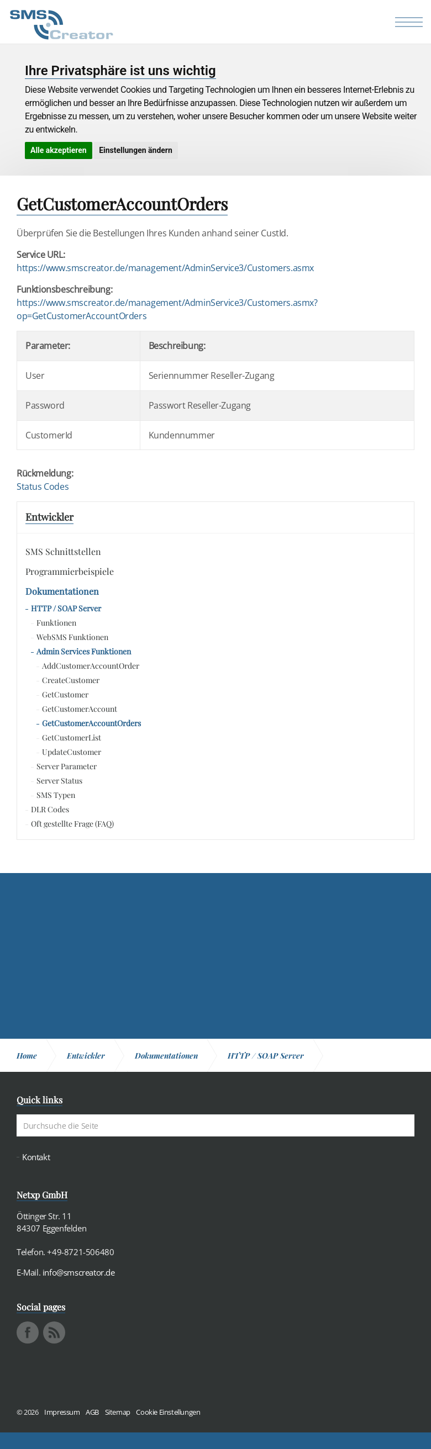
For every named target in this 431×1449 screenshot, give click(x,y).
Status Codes (43, 486)
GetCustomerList (71, 737)
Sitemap (117, 1412)
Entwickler (49, 516)
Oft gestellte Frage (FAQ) (72, 823)
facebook (28, 1332)
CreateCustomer (70, 680)
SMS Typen (55, 795)
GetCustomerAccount (79, 709)
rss (54, 1332)
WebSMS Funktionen (72, 637)
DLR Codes (50, 809)
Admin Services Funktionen (83, 651)
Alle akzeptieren (58, 150)
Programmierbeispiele (69, 571)
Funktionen (56, 622)
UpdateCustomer (71, 752)
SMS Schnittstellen (63, 551)
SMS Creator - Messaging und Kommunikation (61, 24)
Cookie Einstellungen (168, 1412)
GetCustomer (65, 694)
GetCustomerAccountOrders (91, 723)
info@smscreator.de (79, 1272)
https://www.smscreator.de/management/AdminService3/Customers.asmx (165, 268)
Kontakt (36, 1157)
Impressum (62, 1412)
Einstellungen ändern (135, 150)
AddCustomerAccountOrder (90, 665)
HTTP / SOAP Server (66, 608)
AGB (92, 1412)
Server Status (59, 780)
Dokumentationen (62, 591)
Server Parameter (66, 766)
